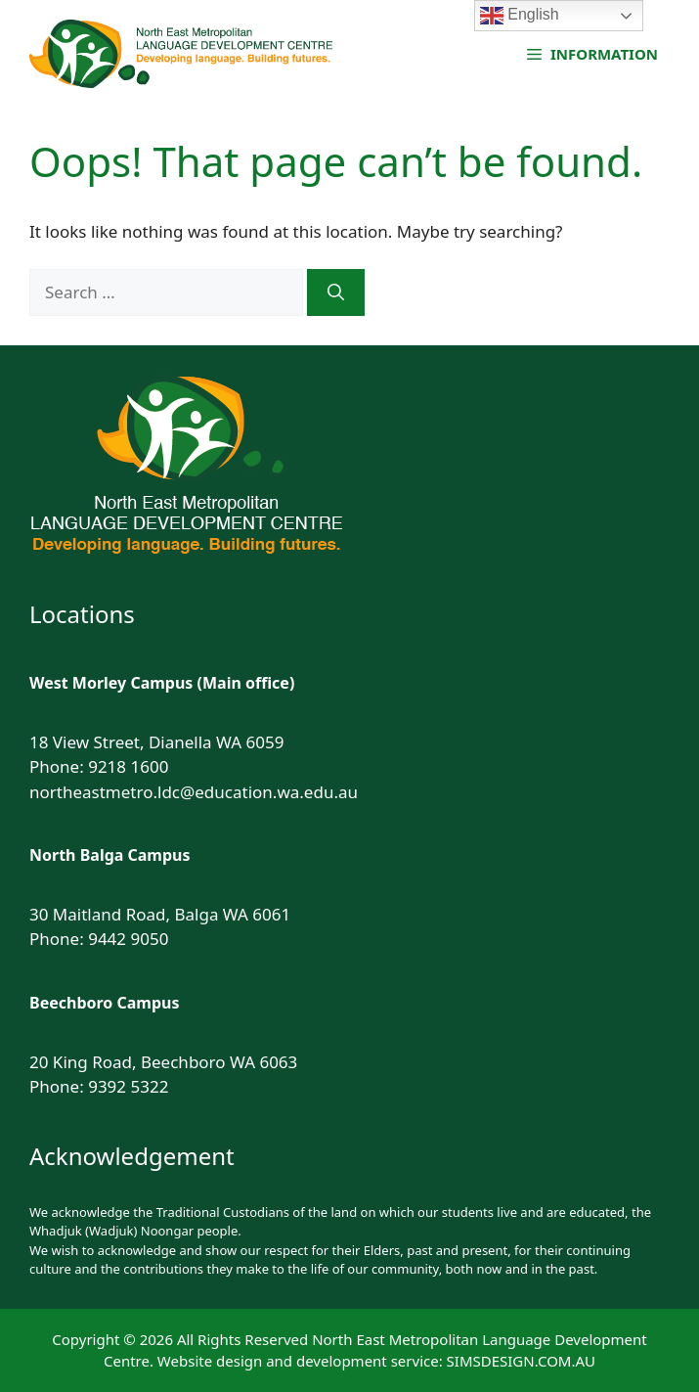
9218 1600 (128, 766)
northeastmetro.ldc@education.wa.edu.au (193, 792)
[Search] (336, 292)
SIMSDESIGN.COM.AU (521, 1360)
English (519, 15)
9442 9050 (128, 938)
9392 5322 (128, 1086)
